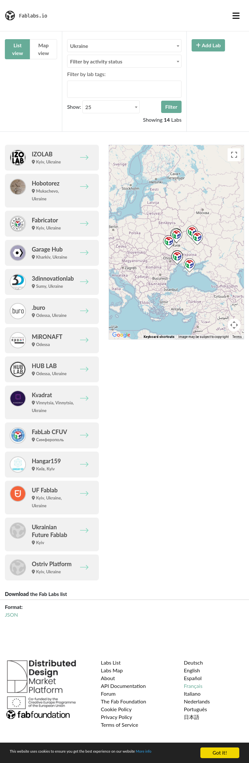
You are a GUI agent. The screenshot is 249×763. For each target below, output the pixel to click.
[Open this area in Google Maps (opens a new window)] (121, 335)
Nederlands (197, 701)
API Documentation (123, 686)
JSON (11, 615)
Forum (108, 693)
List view (17, 49)
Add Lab (208, 45)
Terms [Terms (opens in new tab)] (237, 337)
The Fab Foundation (123, 701)
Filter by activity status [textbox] (96, 61)
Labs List (111, 662)
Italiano (192, 693)
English (192, 670)
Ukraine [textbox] (79, 46)
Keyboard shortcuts (159, 337)
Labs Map (112, 670)
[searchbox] (71, 89)
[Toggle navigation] (236, 15)
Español (193, 678)
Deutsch (193, 662)
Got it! (220, 749)
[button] (176, 236)
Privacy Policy (116, 717)
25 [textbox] (88, 107)
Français (193, 686)
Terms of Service (119, 725)
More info (21, 755)
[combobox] (124, 45)
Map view (43, 49)
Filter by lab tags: (86, 74)
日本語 (191, 717)
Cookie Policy (116, 709)
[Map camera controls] (234, 325)
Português (195, 709)
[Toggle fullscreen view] (234, 154)
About (108, 678)
